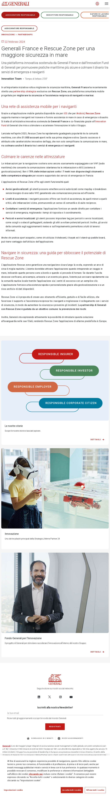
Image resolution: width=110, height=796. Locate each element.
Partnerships (25, 35)
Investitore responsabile (60, 15)
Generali (6, 746)
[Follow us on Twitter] (49, 697)
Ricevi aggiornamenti (70, 738)
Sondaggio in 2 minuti (40, 738)
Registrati (55, 727)
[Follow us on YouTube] (71, 697)
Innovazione (8, 35)
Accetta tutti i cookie (71, 790)
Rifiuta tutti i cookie (95, 790)
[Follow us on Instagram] (60, 697)
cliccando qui (36, 774)
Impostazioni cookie (13, 790)
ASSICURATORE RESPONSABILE (20, 15)
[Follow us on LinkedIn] (39, 697)
